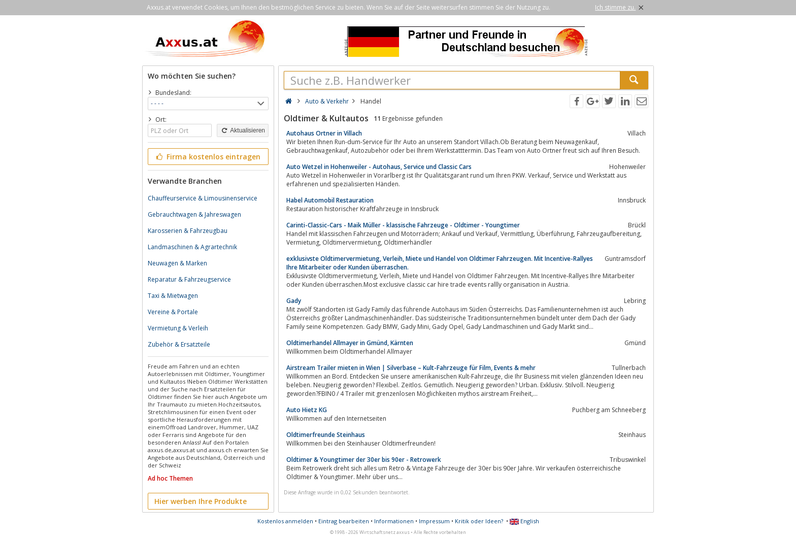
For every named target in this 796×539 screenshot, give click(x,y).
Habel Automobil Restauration (330, 200)
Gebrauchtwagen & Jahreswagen (194, 214)
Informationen (394, 521)
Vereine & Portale (173, 312)
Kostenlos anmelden (285, 521)
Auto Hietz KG (306, 410)
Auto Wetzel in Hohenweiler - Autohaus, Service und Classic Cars (379, 166)
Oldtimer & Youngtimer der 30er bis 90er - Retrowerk (363, 459)
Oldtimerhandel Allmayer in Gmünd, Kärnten (349, 343)
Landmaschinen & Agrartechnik (192, 247)
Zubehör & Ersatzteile (179, 344)
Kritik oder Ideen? (479, 521)
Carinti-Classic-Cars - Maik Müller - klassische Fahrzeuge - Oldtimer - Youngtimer (403, 225)
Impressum (434, 521)
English (524, 521)
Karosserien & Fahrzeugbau (187, 230)
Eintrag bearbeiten (343, 521)
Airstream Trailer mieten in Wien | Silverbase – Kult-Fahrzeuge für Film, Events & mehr (411, 367)
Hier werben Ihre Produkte (200, 501)
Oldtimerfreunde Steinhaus (325, 434)
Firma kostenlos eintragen (207, 156)
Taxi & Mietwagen (173, 295)
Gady (293, 300)
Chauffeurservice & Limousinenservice (202, 198)
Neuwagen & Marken (177, 263)
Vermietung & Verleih (178, 328)
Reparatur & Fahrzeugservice (189, 279)
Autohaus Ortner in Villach (324, 133)
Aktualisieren (242, 130)
